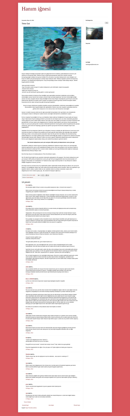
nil (26, 229)
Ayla (27, 206)
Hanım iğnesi (36, 9)
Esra (27, 185)
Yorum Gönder (27, 402)
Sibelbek (28, 354)
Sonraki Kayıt (25, 405)
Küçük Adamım (29, 177)
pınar (27, 384)
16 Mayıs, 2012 (29, 201)
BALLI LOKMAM (30, 279)
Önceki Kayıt (77, 405)
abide (27, 266)
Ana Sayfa (51, 405)
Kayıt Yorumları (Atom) (31, 407)
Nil (26, 337)
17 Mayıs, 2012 (29, 399)
